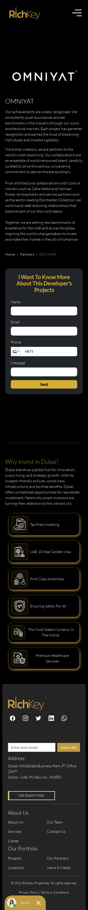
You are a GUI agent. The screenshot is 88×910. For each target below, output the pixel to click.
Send (44, 384)
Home (10, 254)
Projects (14, 858)
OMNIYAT (47, 254)
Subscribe (69, 747)
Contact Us (56, 831)
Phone (16, 342)
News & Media (58, 867)
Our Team (55, 822)
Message (18, 362)
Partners (27, 254)
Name (15, 302)
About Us (15, 822)
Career (13, 841)
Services (14, 831)
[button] (15, 351)
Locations (16, 867)
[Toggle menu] (77, 13)
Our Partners (57, 858)
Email (15, 322)
